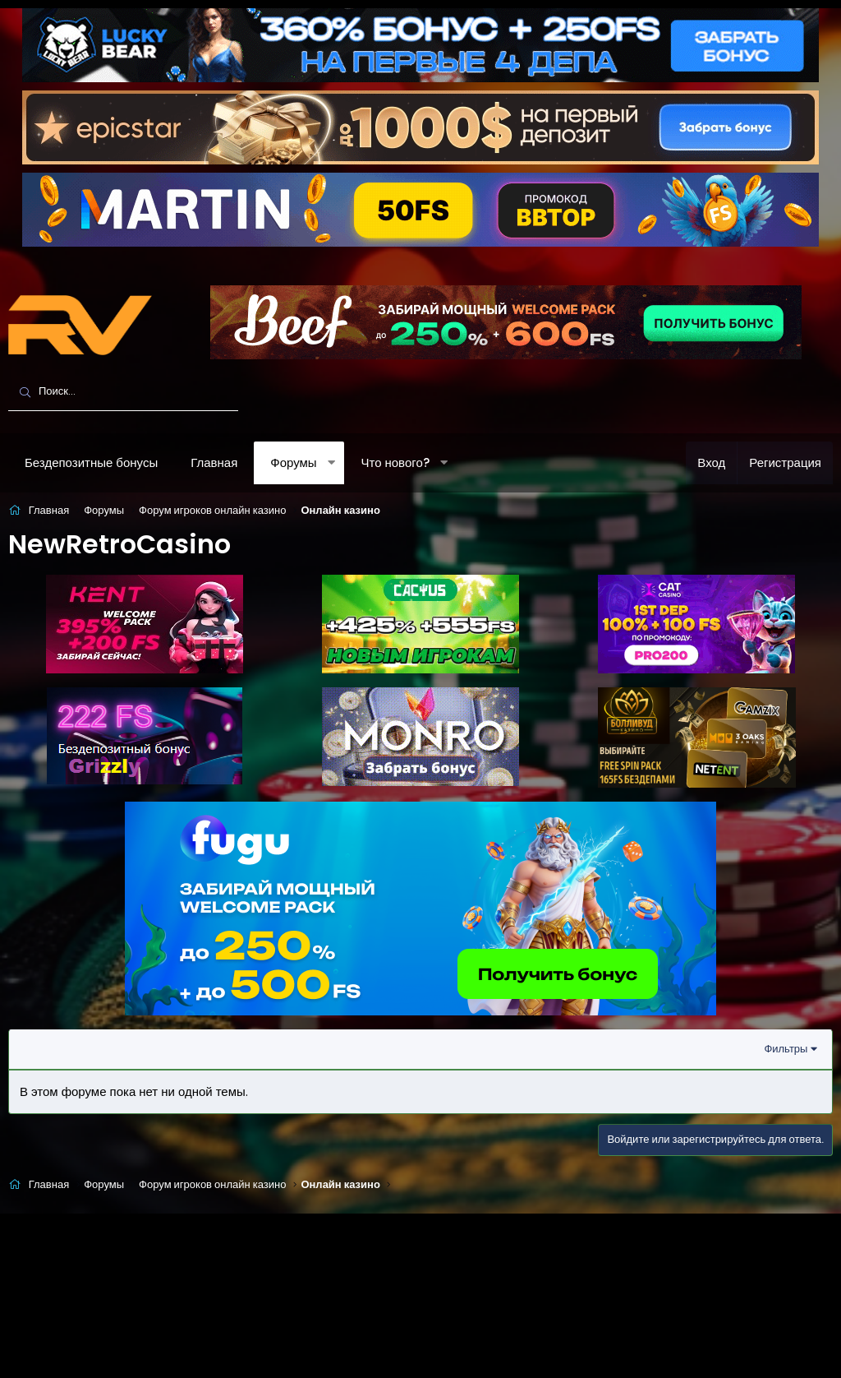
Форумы (293, 462)
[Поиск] (123, 392)
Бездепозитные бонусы (91, 462)
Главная (214, 462)
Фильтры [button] (785, 1049)
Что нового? (395, 462)
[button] (331, 463)
